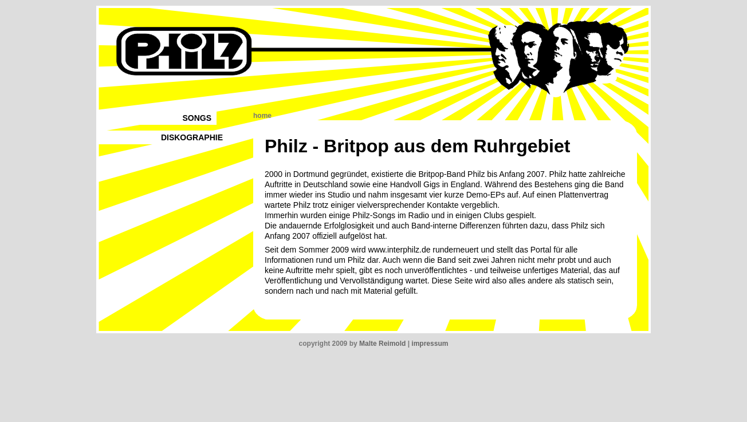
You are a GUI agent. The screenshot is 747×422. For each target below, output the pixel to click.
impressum (429, 344)
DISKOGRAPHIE (192, 137)
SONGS (196, 118)
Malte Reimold (382, 344)
